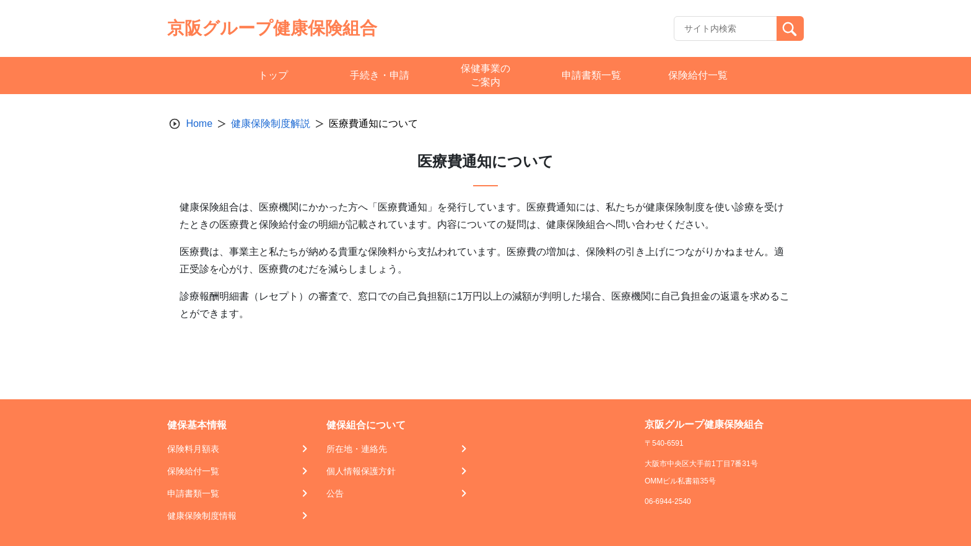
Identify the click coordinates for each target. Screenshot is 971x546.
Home (199, 123)
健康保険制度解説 (270, 123)
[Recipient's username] (725, 28)
